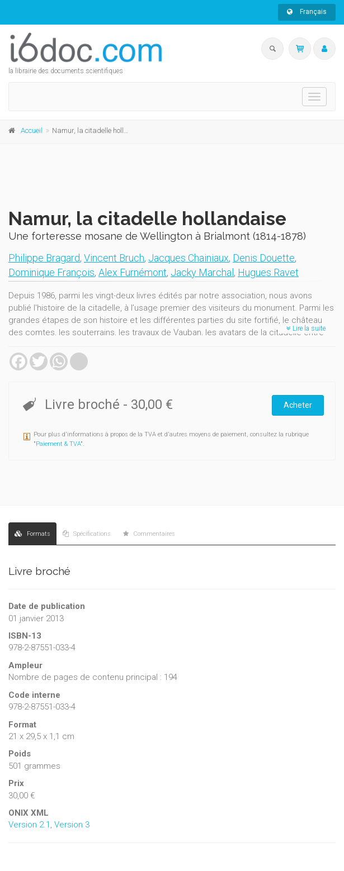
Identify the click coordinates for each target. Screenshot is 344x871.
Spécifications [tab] (87, 533)
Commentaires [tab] (149, 533)
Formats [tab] (32, 533)
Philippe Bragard (44, 258)
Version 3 (71, 825)
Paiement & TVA (58, 444)
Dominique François (51, 272)
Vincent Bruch (114, 258)
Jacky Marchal (202, 272)
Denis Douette (264, 258)
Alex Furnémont (132, 272)
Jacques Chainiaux (188, 258)
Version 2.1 (29, 825)
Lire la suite (306, 328)
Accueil (32, 130)
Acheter (298, 405)
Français (307, 12)
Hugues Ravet (268, 272)
